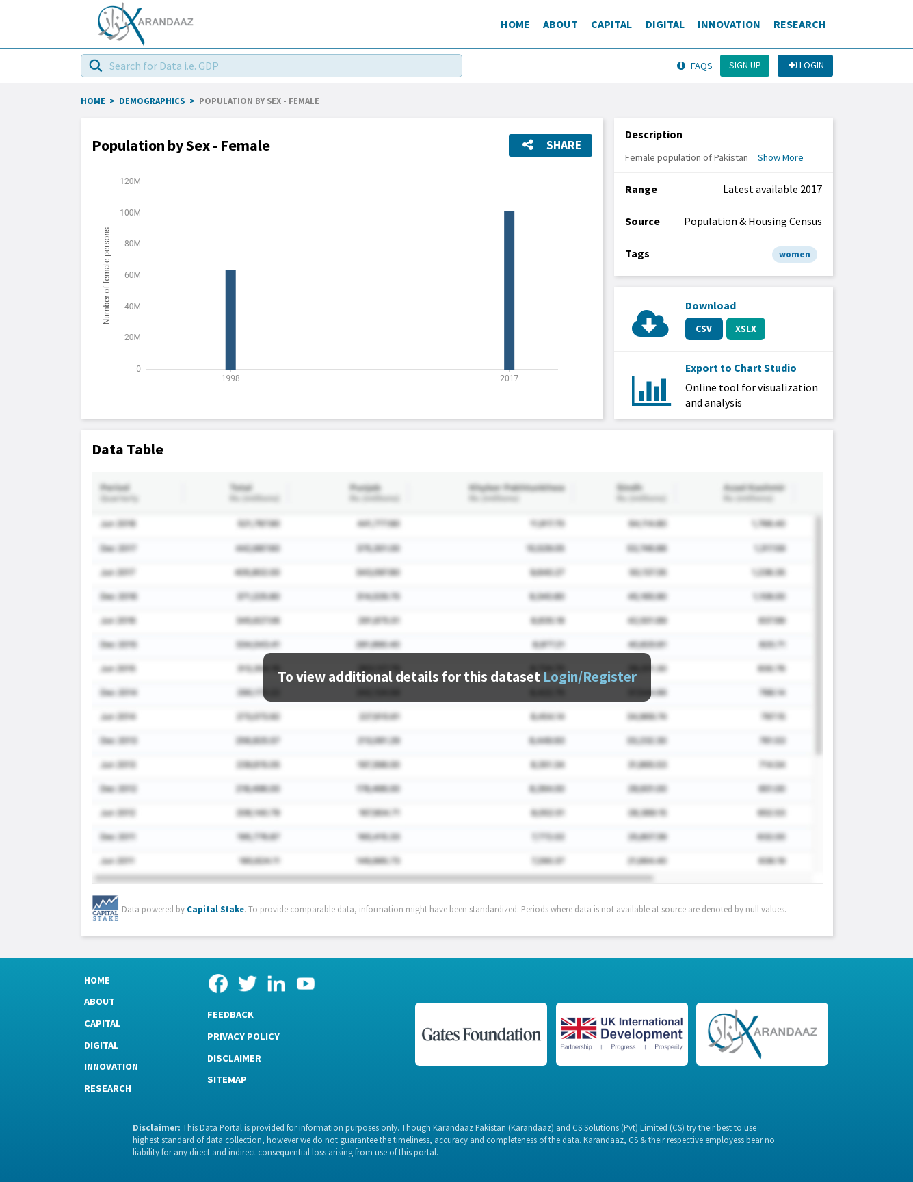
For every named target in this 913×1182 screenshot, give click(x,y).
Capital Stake (215, 908)
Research (799, 24)
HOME (93, 100)
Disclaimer (234, 1058)
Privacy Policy (243, 1036)
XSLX (745, 328)
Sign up (745, 65)
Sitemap (227, 1079)
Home (515, 24)
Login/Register (590, 677)
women (794, 254)
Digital (665, 24)
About (560, 24)
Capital (611, 24)
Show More (781, 157)
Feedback (230, 1014)
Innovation (729, 24)
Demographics (152, 100)
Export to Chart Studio (741, 367)
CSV (704, 328)
